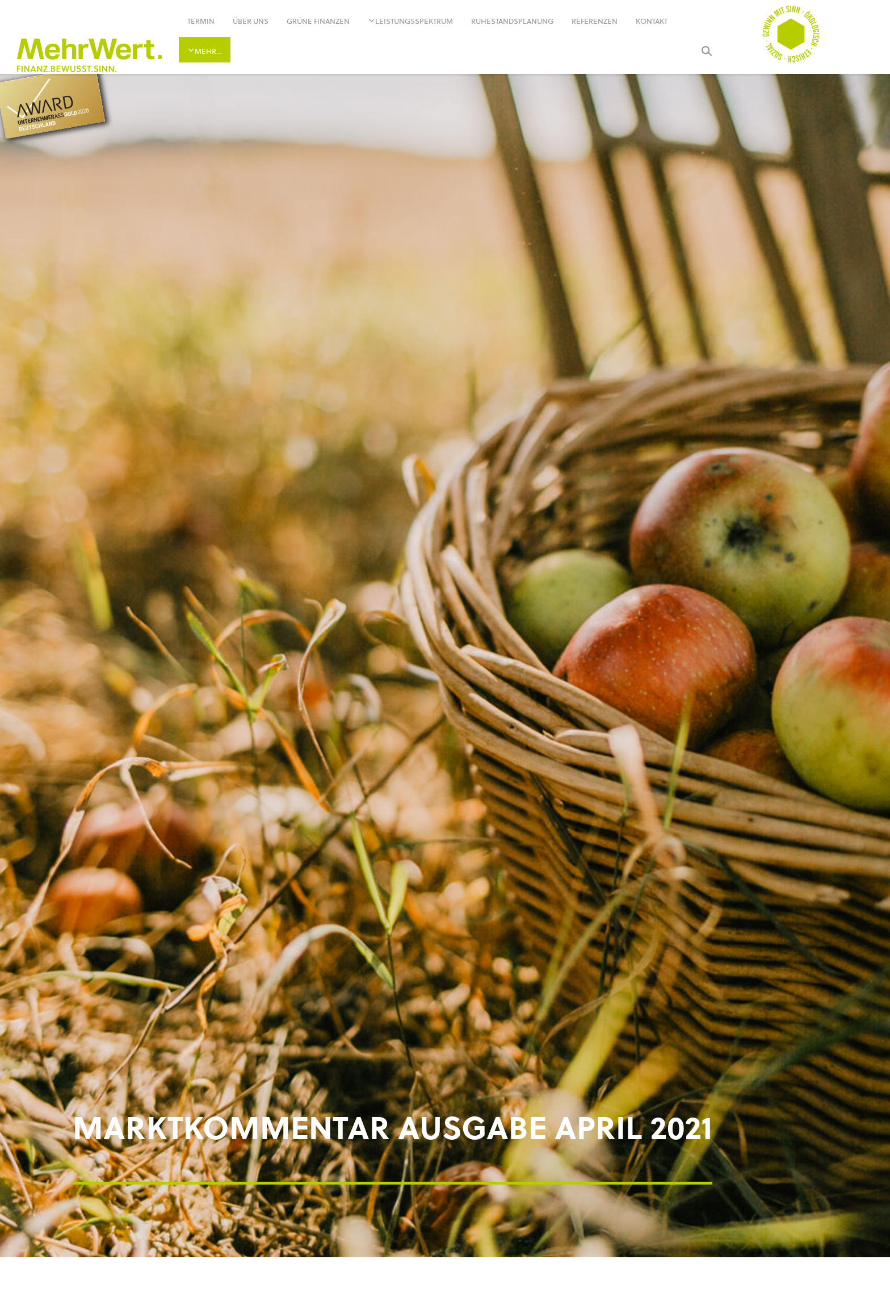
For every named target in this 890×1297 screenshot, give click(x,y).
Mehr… (208, 51)
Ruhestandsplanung (512, 21)
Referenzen (595, 21)
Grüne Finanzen (318, 21)
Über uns (250, 21)
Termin (201, 21)
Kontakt (651, 21)
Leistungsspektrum (414, 21)
